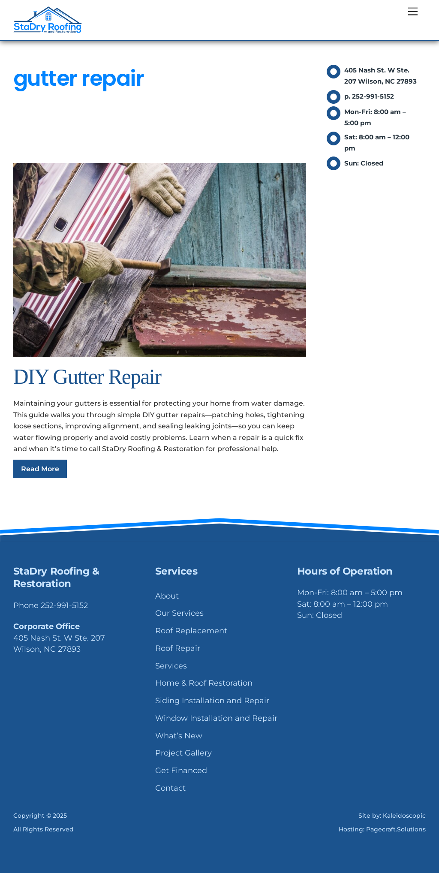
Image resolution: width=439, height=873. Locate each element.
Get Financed (181, 770)
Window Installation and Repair (216, 718)
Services (171, 666)
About (167, 596)
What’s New (178, 736)
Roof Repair (177, 648)
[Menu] (412, 11)
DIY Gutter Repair (87, 376)
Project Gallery (183, 753)
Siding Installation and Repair (212, 700)
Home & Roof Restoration (204, 683)
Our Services (179, 613)
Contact (170, 788)
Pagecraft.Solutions (396, 829)
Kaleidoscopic (404, 815)
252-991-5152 (64, 605)
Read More (40, 469)
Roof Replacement (191, 630)
